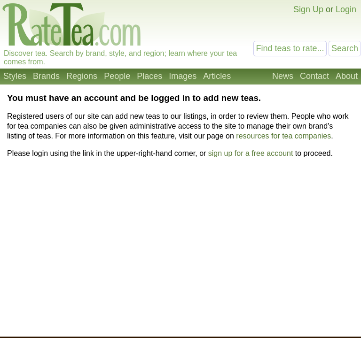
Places (149, 76)
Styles (14, 76)
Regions (81, 76)
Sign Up (308, 9)
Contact (314, 76)
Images (182, 76)
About (347, 76)
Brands (46, 76)
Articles (217, 76)
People (117, 76)
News (282, 76)
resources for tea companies (283, 136)
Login (346, 9)
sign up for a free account (250, 153)
